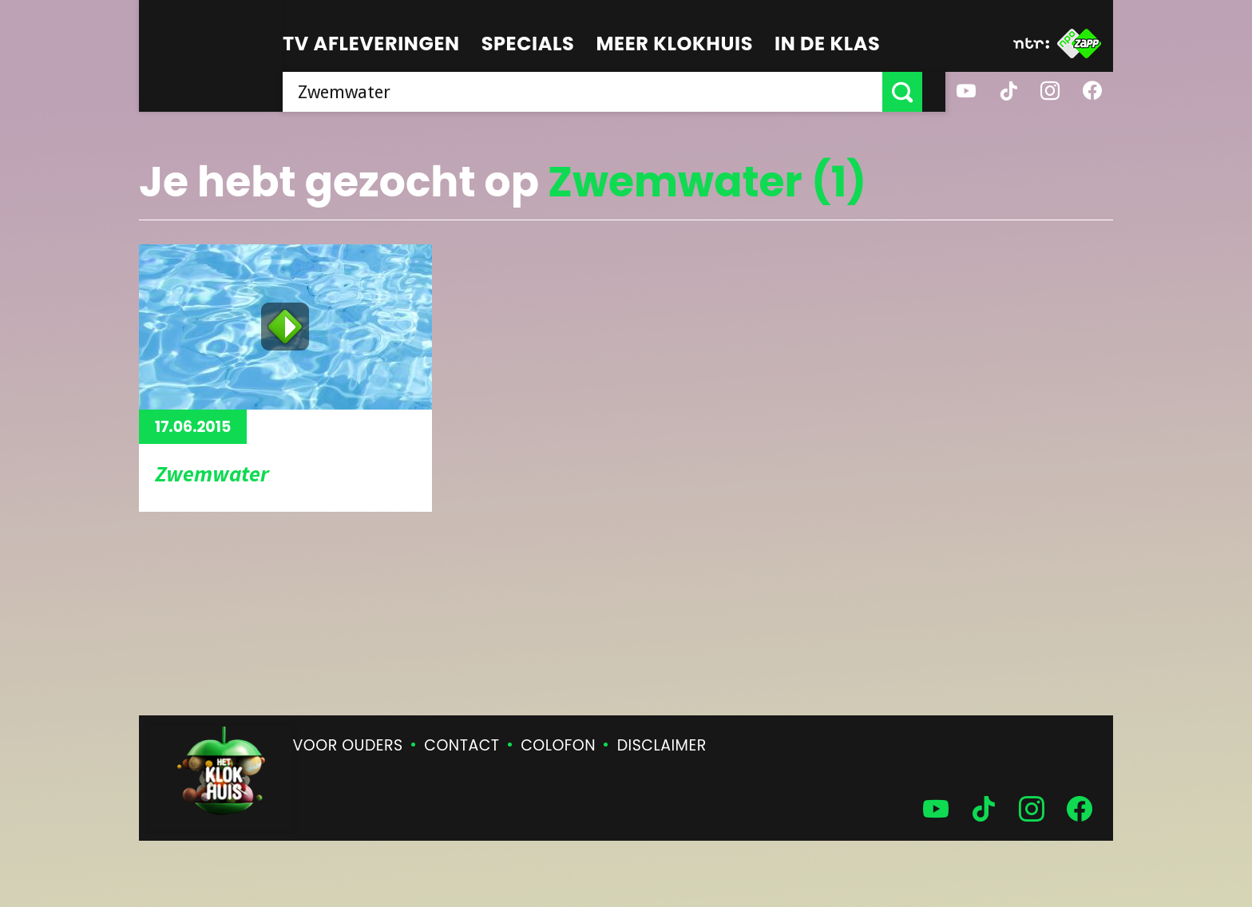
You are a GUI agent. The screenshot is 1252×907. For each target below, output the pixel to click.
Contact (461, 745)
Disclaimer (662, 745)
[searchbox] (594, 92)
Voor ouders (348, 745)
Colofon (558, 745)
